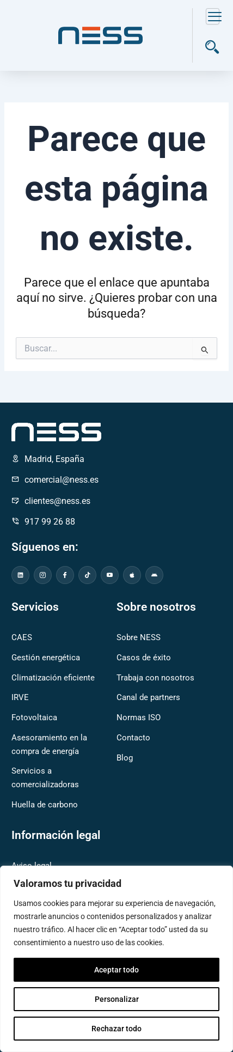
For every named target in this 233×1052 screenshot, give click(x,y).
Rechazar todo (116, 1028)
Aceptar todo (116, 969)
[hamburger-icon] (212, 16)
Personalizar (117, 999)
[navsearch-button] (212, 49)
